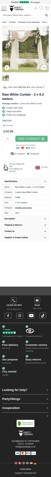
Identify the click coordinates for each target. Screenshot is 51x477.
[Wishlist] (41, 8)
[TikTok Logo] (42, 316)
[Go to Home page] (16, 8)
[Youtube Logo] (31, 316)
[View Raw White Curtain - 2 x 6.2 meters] (5, 77)
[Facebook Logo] (8, 316)
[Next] (44, 67)
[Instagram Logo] (19, 316)
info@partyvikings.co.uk (25, 447)
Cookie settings (25, 469)
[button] (25, 389)
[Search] (46, 15)
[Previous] (6, 67)
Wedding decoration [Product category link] (23, 208)
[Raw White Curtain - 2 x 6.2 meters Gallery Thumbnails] (5, 77)
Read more (7, 120)
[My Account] (36, 8)
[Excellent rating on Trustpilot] (25, 2)
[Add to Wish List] (45, 29)
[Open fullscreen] (25, 49)
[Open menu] (4, 8)
